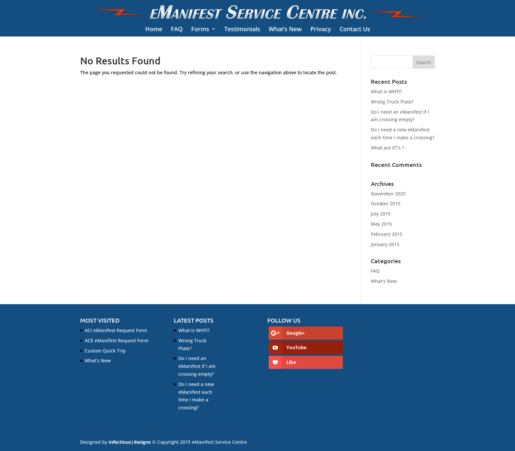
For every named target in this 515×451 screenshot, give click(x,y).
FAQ (177, 29)
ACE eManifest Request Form (116, 340)
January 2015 (385, 244)
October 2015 (385, 203)
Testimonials (242, 29)
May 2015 (381, 224)
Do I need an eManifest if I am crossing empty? (196, 366)
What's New (384, 281)
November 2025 (388, 194)
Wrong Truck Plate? (392, 102)
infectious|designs (130, 442)
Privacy (320, 29)
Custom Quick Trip (105, 351)
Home (153, 29)
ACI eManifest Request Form (116, 330)
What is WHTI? (386, 91)
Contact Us (355, 29)
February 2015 (386, 234)
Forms (200, 29)
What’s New (285, 29)
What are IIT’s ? (387, 148)
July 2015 (381, 214)
